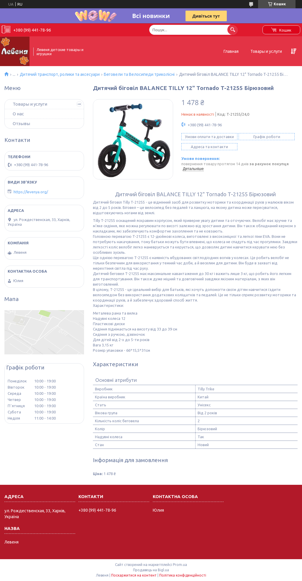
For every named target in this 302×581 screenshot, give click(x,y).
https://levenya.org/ (31, 192)
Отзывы (21, 123)
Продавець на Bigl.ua (151, 570)
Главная (231, 51)
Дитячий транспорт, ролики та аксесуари (60, 74)
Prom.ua (180, 565)
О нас (18, 113)
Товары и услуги (266, 51)
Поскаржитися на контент (134, 575)
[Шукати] (232, 29)
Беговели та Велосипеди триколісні (139, 74)
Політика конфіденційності (182, 575)
